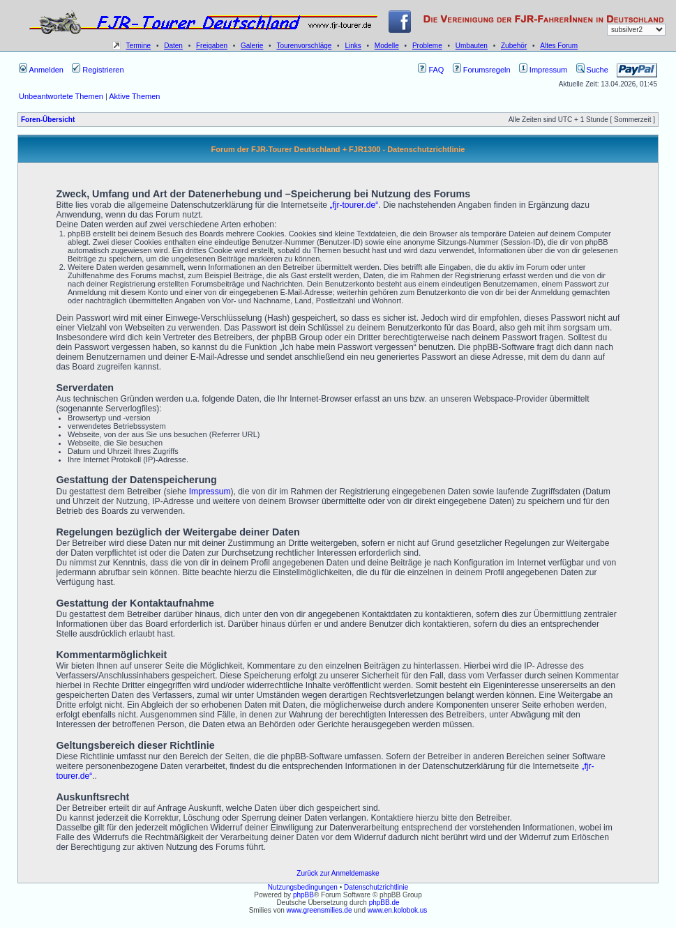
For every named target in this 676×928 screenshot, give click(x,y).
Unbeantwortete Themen (61, 96)
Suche (592, 70)
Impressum (543, 70)
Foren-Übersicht (48, 119)
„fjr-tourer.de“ (353, 205)
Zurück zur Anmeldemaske (337, 873)
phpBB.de (384, 902)
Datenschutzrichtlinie (376, 887)
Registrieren (97, 70)
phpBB (303, 895)
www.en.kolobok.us (398, 910)
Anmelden (41, 70)
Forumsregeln (482, 70)
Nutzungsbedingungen (303, 887)
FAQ (431, 70)
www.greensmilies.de (319, 910)
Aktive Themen (134, 96)
